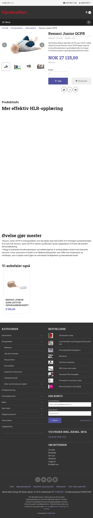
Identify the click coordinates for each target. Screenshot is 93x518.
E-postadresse (53, 401)
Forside (5, 28)
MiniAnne (8, 348)
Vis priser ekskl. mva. (57, 437)
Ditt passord (53, 410)
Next (44, 44)
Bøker (4, 402)
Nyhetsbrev (61, 486)
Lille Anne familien (11, 354)
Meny (6, 22)
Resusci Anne (9, 360)
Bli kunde (52, 453)
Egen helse (6, 408)
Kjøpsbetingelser (23, 486)
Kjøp (58, 81)
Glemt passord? (85, 420)
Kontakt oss (53, 464)
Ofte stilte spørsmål (77, 486)
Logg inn (52, 461)
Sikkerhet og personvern (43, 486)
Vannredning (7, 420)
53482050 (59, 492)
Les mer (47, 506)
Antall (50, 70)
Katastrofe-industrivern (13, 372)
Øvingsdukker (7, 342)
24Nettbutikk (50, 513)
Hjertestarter (7, 335)
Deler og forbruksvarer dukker (15, 384)
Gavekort (52, 458)
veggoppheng (7, 426)
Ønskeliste (81, 81)
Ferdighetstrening (8, 390)
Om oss (51, 456)
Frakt (12, 486)
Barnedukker (9, 366)
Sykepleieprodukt (11, 378)
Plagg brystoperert (9, 414)
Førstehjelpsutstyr (9, 396)
